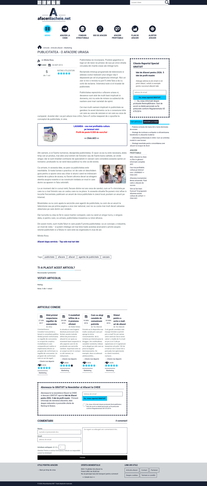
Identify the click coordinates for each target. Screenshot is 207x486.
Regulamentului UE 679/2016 (101, 408)
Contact (144, 470)
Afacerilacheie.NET (39, 46)
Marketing (42, 373)
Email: (39, 436)
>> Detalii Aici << (88, 477)
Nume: (40, 429)
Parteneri (154, 470)
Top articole (136, 122)
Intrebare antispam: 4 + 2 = (47, 447)
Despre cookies (132, 475)
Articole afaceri (57, 48)
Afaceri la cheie (151, 122)
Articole (46, 48)
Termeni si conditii (148, 475)
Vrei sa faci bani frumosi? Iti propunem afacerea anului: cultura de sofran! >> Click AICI (138, 193)
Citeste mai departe (47, 361)
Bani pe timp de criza (48, 470)
